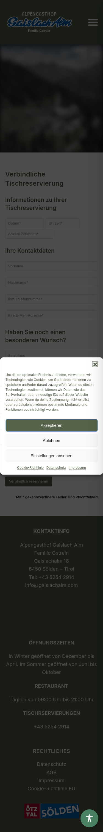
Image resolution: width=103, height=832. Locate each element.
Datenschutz (56, 467)
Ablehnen (51, 440)
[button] (95, 364)
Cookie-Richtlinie (30, 467)
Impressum (77, 467)
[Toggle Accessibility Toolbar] (89, 818)
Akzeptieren (51, 425)
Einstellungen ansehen (52, 455)
